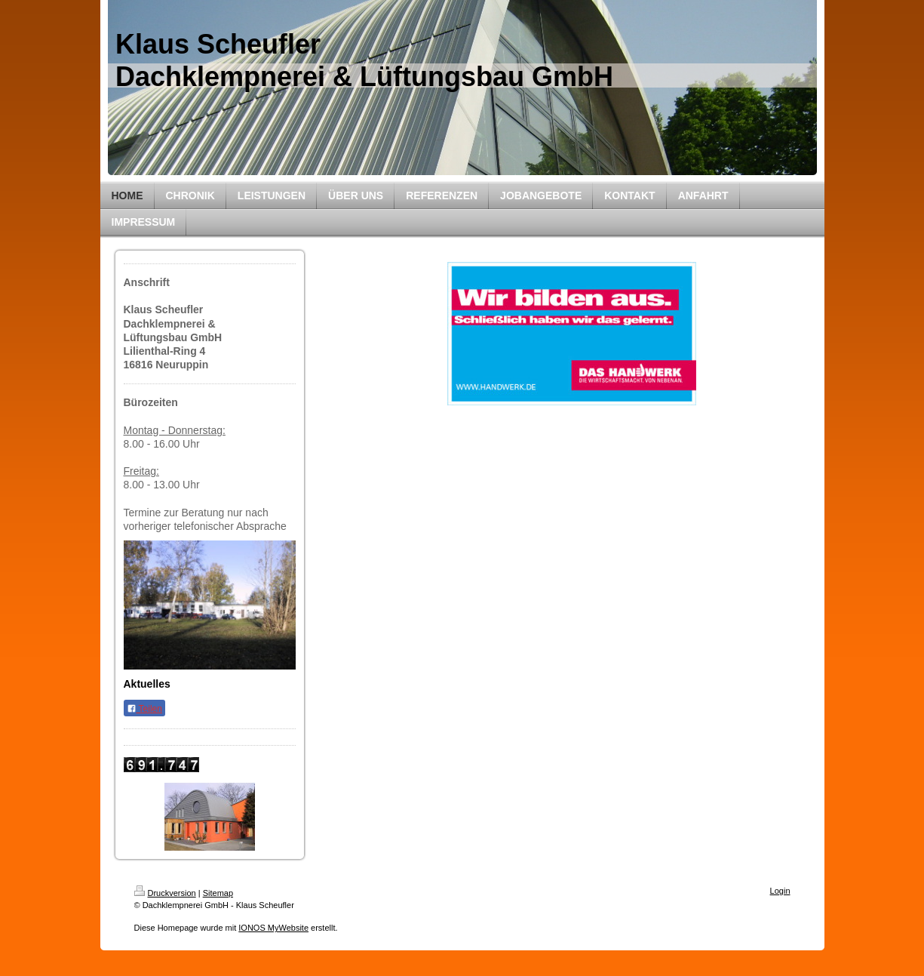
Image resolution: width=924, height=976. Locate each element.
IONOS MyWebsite (273, 927)
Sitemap (218, 892)
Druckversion (165, 892)
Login (780, 890)
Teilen (144, 709)
